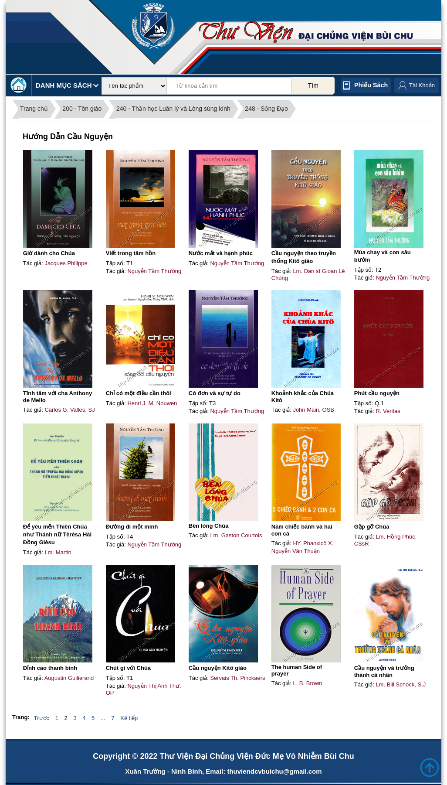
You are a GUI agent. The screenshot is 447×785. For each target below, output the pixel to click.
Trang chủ (34, 108)
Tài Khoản (422, 85)
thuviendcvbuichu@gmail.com (274, 771)
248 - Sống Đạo (266, 108)
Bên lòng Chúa (209, 525)
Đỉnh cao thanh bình (50, 668)
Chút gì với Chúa (128, 668)
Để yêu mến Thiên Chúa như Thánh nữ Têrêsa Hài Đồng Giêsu (57, 534)
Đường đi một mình (132, 526)
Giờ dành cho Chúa (49, 253)
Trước (41, 718)
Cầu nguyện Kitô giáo (218, 668)
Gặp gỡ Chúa (371, 526)
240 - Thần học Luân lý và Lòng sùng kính (173, 108)
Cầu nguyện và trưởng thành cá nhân (384, 671)
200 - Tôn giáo (82, 108)
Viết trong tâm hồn (131, 253)
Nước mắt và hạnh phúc (221, 253)
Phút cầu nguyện (377, 393)
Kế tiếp (129, 718)
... (103, 718)
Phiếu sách (371, 85)
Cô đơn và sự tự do (214, 393)
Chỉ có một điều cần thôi (138, 393)
